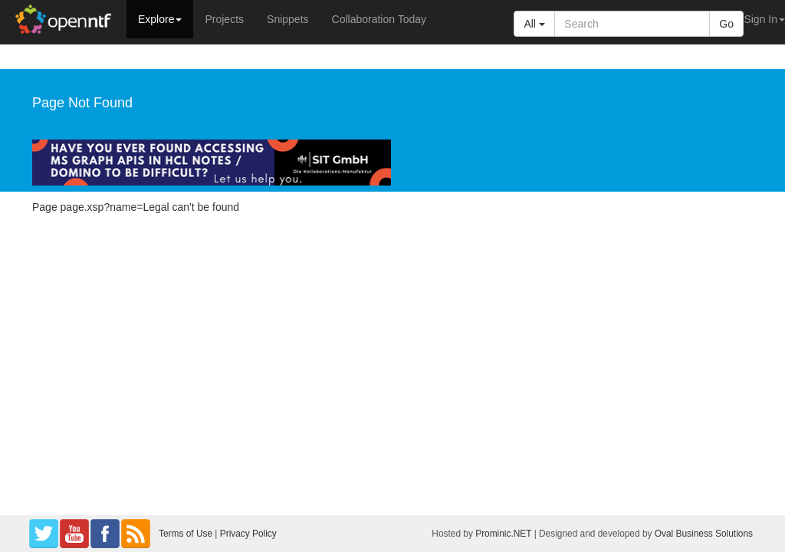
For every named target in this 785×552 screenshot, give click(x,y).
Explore (160, 19)
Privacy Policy (248, 533)
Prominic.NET (503, 533)
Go (726, 24)
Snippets (287, 19)
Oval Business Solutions (704, 533)
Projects (224, 19)
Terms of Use (185, 533)
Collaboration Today (379, 19)
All (534, 24)
